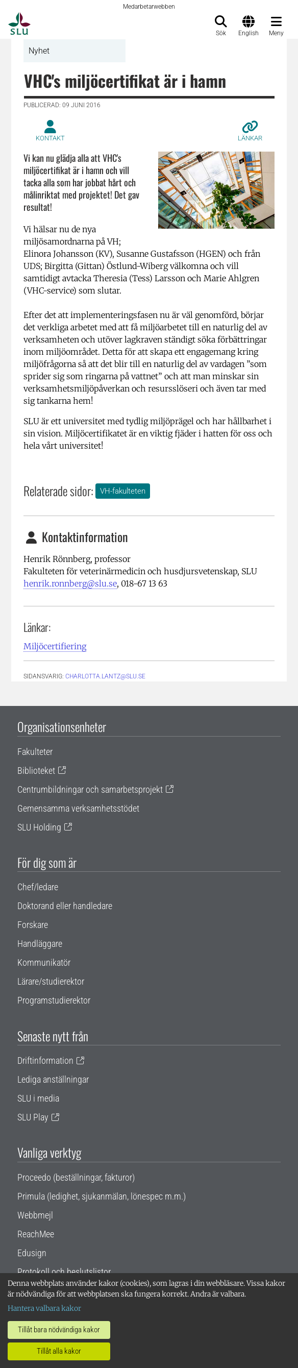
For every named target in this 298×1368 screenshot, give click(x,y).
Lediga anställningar (53, 1079)
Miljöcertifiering (54, 646)
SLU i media (38, 1098)
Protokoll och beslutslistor (64, 1271)
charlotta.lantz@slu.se (105, 676)
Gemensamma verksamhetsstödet (78, 808)
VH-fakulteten (122, 491)
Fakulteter (35, 751)
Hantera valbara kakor (44, 1308)
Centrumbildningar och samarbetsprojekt (90, 789)
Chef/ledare (37, 887)
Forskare (32, 924)
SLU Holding (39, 827)
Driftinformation (45, 1060)
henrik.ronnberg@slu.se (70, 583)
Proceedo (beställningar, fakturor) (76, 1177)
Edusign (31, 1253)
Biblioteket (36, 770)
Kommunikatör (43, 962)
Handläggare (39, 943)
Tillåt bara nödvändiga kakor (59, 1329)
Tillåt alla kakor (59, 1351)
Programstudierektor (53, 1000)
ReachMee (35, 1234)
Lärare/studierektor (50, 981)
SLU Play (32, 1117)
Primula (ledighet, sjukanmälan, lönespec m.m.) (101, 1196)
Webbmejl (35, 1215)
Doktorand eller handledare (64, 905)
